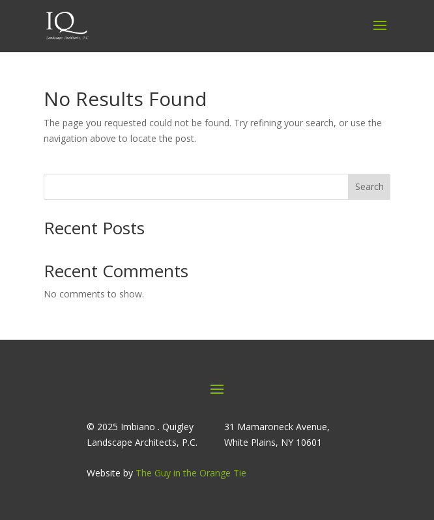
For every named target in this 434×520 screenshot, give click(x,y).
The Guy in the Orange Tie (191, 473)
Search (369, 186)
